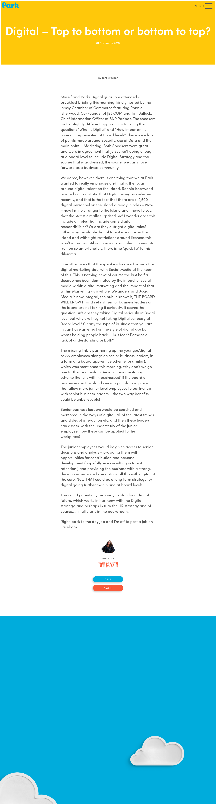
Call (108, 579)
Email (108, 588)
